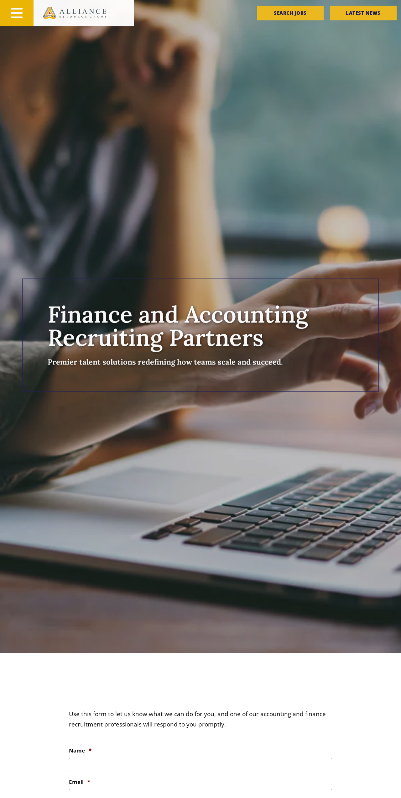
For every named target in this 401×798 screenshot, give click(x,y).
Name (80, 750)
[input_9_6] (200, 763)
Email (79, 779)
